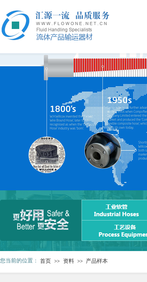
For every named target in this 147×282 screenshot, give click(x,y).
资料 (68, 261)
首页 (45, 261)
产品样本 (97, 261)
